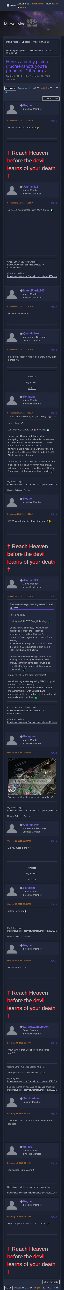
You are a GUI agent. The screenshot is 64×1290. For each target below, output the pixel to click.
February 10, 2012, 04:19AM (19, 1163)
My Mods (32, 377)
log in (55, 3)
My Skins (32, 388)
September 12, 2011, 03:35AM (20, 121)
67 (38, 88)
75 (57, 88)
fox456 (27, 1146)
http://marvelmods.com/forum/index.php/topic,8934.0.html (33, 484)
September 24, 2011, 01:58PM (20, 203)
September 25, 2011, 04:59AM (20, 413)
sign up (23, 7)
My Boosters (32, 382)
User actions (51, 98)
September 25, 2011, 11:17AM (20, 596)
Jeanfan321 (30, 186)
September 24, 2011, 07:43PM (20, 307)
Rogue (27, 105)
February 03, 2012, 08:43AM (19, 1043)
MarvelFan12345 (33, 290)
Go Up (8, 1288)
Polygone (29, 396)
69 (47, 88)
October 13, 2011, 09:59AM (19, 904)
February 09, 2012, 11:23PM (19, 1114)
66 (34, 88)
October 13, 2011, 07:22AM (19, 753)
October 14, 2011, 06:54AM (19, 960)
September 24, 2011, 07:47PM (20, 350)
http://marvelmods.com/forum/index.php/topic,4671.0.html (33, 1081)
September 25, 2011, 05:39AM (20, 514)
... (32, 88)
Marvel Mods (15, 24)
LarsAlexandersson (35, 1026)
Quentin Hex (31, 333)
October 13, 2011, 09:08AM (19, 841)
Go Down (10, 88)
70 (51, 88)
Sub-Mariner (31, 1098)
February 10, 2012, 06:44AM (19, 1217)
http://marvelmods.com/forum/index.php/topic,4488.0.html (33, 1090)
